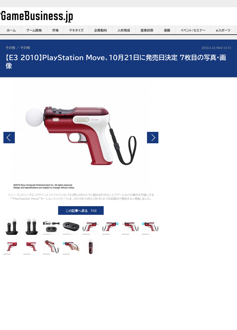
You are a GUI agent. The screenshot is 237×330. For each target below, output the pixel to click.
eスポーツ (223, 30)
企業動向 (100, 30)
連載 (167, 30)
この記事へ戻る (80, 210)
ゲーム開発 (34, 30)
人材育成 (123, 30)
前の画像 (9, 137)
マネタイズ (76, 30)
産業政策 (147, 30)
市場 (55, 30)
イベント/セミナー (193, 30)
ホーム (11, 30)
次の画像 (152, 137)
